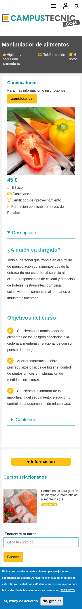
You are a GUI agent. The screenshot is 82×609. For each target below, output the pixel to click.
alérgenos (50, 504)
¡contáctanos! (22, 98)
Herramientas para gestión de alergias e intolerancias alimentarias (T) (59, 495)
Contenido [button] (26, 419)
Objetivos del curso (31, 318)
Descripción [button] (24, 232)
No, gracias (51, 602)
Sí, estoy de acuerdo (21, 602)
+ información (41, 461)
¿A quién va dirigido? (34, 250)
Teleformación (54, 55)
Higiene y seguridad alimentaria (12, 59)
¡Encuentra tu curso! (20, 534)
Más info (68, 591)
